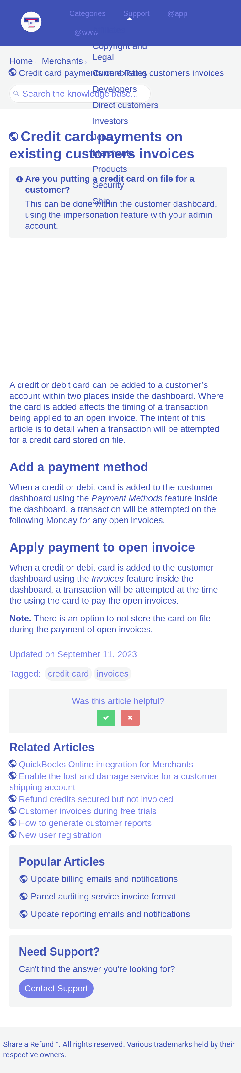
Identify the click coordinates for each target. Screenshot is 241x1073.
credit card (68, 674)
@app (179, 23)
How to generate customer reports (80, 824)
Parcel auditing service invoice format (97, 897)
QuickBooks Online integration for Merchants (101, 765)
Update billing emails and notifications (98, 880)
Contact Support (56, 989)
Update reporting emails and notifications (104, 915)
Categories (95, 23)
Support (142, 23)
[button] (106, 719)
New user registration (55, 836)
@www (215, 23)
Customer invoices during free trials (83, 812)
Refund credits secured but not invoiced (91, 800)
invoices (112, 674)
